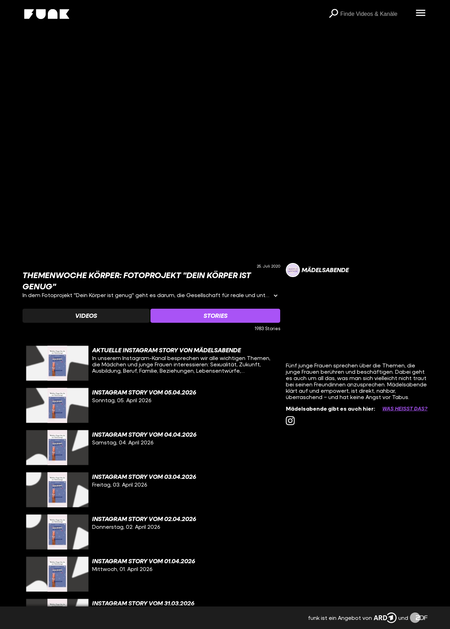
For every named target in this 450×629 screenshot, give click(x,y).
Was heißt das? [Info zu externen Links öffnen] (405, 408)
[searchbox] (375, 14)
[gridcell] (151, 363)
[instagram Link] (290, 420)
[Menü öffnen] (420, 13)
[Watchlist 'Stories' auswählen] (215, 316)
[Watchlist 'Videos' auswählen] (86, 316)
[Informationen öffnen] (275, 296)
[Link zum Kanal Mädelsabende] (317, 270)
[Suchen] (333, 14)
